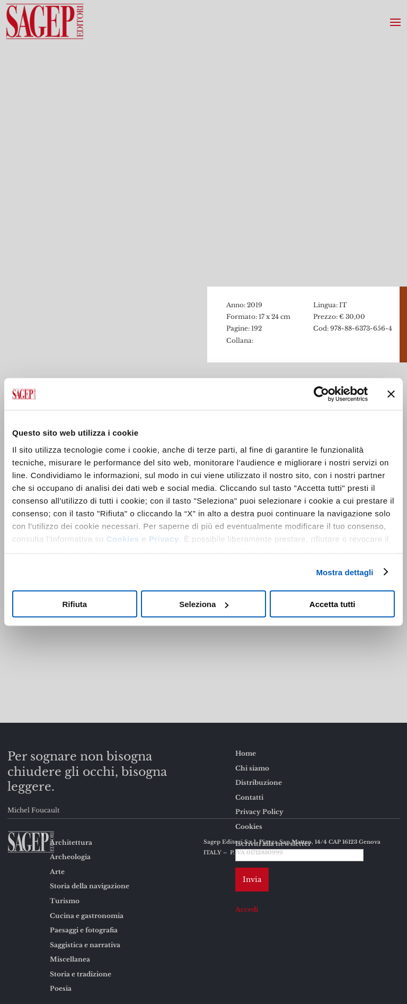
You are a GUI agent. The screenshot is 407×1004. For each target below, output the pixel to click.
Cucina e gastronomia (86, 916)
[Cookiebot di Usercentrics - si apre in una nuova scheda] (321, 394)
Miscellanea (70, 959)
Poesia (61, 988)
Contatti (249, 797)
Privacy (164, 538)
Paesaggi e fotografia (84, 930)
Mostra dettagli (344, 571)
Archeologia (70, 857)
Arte (57, 872)
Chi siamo (252, 768)
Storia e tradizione (80, 974)
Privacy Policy (259, 812)
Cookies (123, 538)
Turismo (64, 901)
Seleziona (203, 604)
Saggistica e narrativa (85, 945)
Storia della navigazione (89, 886)
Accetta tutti (332, 604)
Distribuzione (258, 782)
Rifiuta (74, 604)
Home (245, 753)
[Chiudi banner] (391, 394)
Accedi (246, 909)
